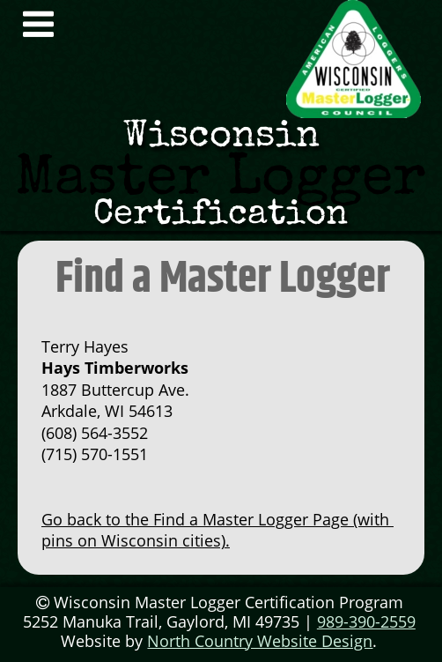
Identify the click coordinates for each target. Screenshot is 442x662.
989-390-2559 (366, 621)
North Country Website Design (259, 640)
